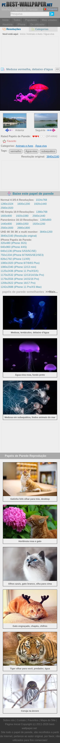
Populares (31, 20)
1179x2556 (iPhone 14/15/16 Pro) (20, 279)
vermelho (15, 151)
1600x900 (6, 215)
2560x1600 (7, 227)
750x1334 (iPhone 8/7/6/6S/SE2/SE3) (22, 255)
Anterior (15, 122)
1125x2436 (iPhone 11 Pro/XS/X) (20, 271)
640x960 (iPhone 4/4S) (14, 247)
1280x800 (45, 219)
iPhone (21, 24)
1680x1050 (22, 223)
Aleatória (7, 24)
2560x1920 (7, 208)
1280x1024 (7, 204)
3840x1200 (46, 231)
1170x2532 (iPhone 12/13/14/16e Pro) (22, 275)
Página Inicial (12, 724)
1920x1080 (22, 215)
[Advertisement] (30, 60)
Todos (16, 20)
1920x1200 (38, 223)
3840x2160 (53, 156)
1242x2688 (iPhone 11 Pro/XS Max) (21, 287)
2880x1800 (23, 227)
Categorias (39, 29)
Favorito (11, 141)
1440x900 (6, 223)
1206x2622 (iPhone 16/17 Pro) (18, 283)
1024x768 (41, 200)
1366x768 (41, 212)
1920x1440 (40, 204)
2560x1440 (38, 215)
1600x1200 (23, 204)
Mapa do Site (48, 720)
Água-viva (49, 34)
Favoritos (33, 720)
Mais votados (49, 20)
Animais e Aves (34, 34)
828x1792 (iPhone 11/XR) (15, 259)
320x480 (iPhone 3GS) (14, 243)
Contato (21, 720)
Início (5, 20)
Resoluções (11, 29)
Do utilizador (37, 24)
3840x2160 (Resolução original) (19, 235)
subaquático (48, 151)
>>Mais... (51, 291)
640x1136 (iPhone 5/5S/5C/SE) (18, 251)
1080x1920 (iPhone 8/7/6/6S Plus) (20, 263)
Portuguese (50, 9)
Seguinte (46, 122)
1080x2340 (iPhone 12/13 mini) (18, 267)
